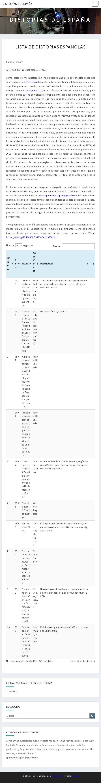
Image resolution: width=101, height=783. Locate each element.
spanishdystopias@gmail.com (61, 195)
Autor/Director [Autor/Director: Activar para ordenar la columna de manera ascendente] (34, 263)
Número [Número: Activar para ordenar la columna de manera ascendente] (8, 264)
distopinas (31, 90)
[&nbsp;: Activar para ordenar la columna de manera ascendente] (92, 263)
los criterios (30, 81)
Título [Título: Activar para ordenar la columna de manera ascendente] (25, 263)
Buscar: (74, 246)
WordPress (58, 775)
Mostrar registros (19, 245)
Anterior (76, 661)
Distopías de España (17, 4)
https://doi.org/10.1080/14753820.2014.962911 (30, 237)
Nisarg (75, 775)
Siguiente (88, 661)
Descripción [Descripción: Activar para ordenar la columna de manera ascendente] (46, 263)
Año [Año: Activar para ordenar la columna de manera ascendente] (15, 263)
